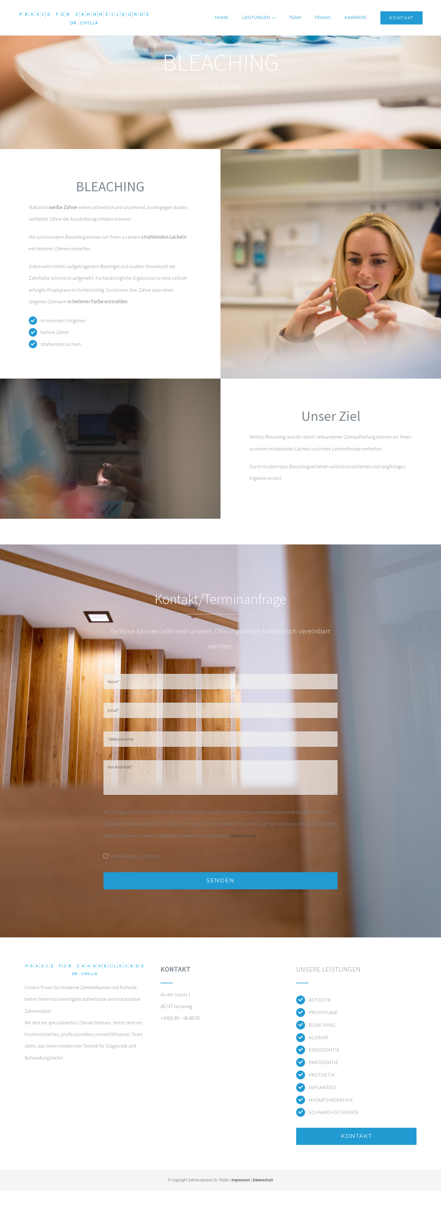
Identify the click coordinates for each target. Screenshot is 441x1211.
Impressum (241, 1180)
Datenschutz (243, 835)
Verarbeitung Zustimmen (135, 856)
